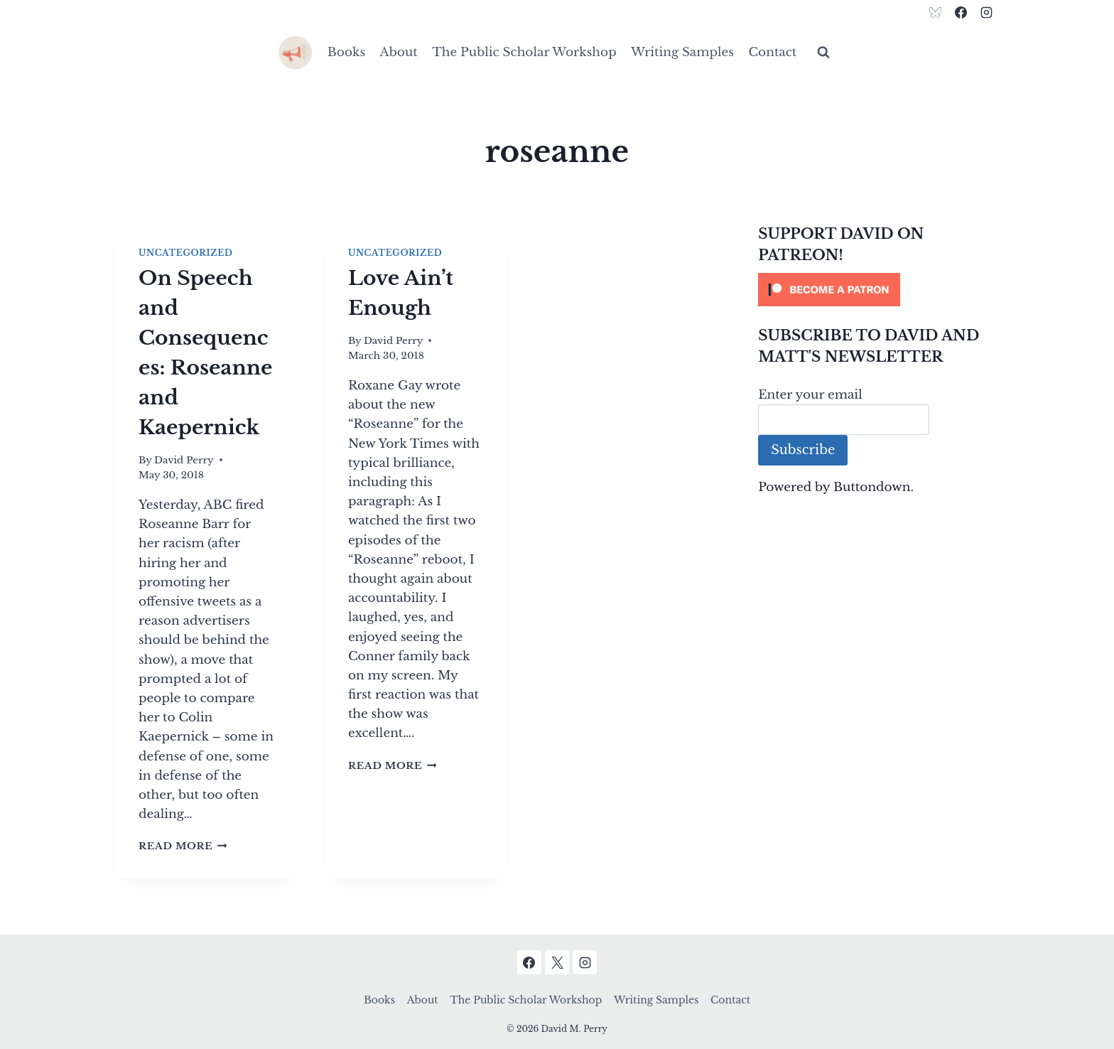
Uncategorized (185, 252)
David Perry (184, 460)
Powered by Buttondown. (836, 487)
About (399, 52)
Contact (772, 52)
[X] (557, 962)
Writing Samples (682, 52)
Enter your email (810, 394)
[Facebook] (960, 12)
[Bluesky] (936, 12)
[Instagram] (986, 12)
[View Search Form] (823, 52)
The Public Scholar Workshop (524, 52)
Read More (183, 846)
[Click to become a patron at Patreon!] (878, 289)
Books (346, 52)
